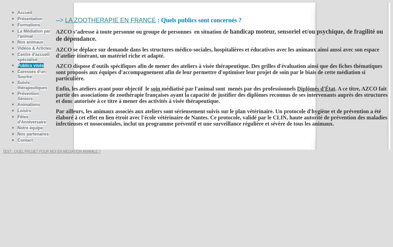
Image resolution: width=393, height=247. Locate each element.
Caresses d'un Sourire (32, 74)
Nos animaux (30, 42)
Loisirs (24, 110)
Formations (29, 25)
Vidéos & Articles (34, 48)
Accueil (25, 12)
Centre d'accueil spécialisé (33, 57)
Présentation (30, 18)
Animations (29, 104)
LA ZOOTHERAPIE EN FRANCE (110, 20)
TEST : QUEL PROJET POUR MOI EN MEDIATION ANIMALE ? (52, 151)
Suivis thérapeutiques (32, 85)
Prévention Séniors (28, 96)
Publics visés (31, 65)
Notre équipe (30, 128)
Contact (25, 140)
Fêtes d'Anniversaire (32, 120)
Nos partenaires (33, 134)
